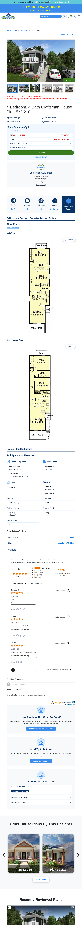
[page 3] (22, 670)
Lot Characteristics (20, 787)
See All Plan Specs (68, 204)
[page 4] (26, 670)
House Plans (11, 30)
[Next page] (35, 670)
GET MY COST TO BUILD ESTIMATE (41, 729)
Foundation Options (38, 218)
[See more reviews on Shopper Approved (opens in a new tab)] (24, 609)
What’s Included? (41, 157)
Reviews (52, 218)
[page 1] (13, 670)
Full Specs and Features (17, 218)
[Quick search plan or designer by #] (51, 16)
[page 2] (17, 670)
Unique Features (18, 802)
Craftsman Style (23, 30)
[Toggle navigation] (79, 16)
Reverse (69, 80)
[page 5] (31, 670)
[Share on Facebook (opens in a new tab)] (17, 609)
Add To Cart (41, 153)
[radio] (41, 568)
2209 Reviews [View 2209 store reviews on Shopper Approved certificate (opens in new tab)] (22, 577)
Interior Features (19, 797)
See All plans (41, 879)
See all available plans (60, 2)
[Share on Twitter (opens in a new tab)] (21, 609)
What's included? (13, 228)
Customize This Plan (41, 761)
